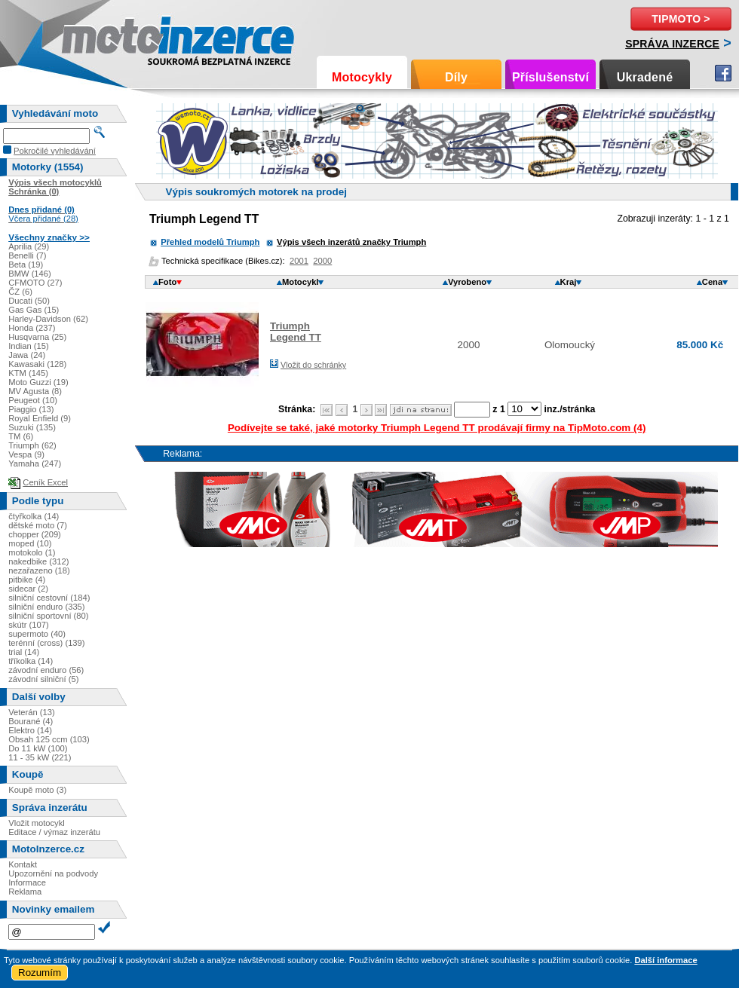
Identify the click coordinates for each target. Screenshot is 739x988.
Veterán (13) (31, 712)
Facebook (723, 73)
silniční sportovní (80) (48, 615)
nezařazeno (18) (38, 570)
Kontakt (22, 864)
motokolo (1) (31, 552)
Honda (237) (31, 327)
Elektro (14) (30, 730)
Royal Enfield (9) (39, 418)
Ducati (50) (29, 300)
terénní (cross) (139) (46, 642)
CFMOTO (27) (35, 282)
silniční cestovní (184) (49, 597)
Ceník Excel (45, 482)
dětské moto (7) (37, 525)
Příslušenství (550, 77)
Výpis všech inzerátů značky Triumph (351, 241)
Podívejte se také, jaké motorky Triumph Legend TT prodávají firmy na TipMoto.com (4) (437, 427)
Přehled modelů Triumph (210, 241)
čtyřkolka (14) (33, 516)
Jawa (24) (26, 354)
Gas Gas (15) (33, 309)
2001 (299, 260)
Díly (456, 77)
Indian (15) (28, 345)
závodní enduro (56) (46, 669)
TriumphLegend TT (295, 331)
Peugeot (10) (32, 400)
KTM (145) (28, 373)
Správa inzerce (672, 44)
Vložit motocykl (36, 822)
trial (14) (23, 651)
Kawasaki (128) (37, 364)
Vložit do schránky (313, 364)
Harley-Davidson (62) (48, 318)
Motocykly (362, 77)
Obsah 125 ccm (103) (49, 739)
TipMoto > (681, 19)
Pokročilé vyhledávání (55, 150)
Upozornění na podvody (53, 873)
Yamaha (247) (34, 463)
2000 (322, 260)
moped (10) (29, 543)
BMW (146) (29, 273)
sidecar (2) (28, 588)
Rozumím (39, 972)
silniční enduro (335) (46, 606)
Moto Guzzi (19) (38, 382)
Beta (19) (25, 264)
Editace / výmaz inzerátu (54, 832)
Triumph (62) (32, 445)
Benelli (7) (27, 255)
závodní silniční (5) (43, 679)
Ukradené (645, 77)
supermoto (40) (37, 633)
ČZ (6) (20, 291)
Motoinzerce (93, 37)
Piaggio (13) (31, 409)
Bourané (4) (30, 721)
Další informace (665, 960)
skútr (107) (28, 624)
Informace (27, 882)
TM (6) (20, 436)
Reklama (24, 891)
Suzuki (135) (32, 427)
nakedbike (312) (38, 561)
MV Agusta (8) (35, 391)
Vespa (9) (26, 454)
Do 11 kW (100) (37, 748)
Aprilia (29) (28, 246)
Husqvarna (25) (37, 336)
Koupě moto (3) (37, 789)
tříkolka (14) (30, 660)
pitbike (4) (26, 579)
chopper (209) (34, 534)
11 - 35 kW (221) (39, 757)
